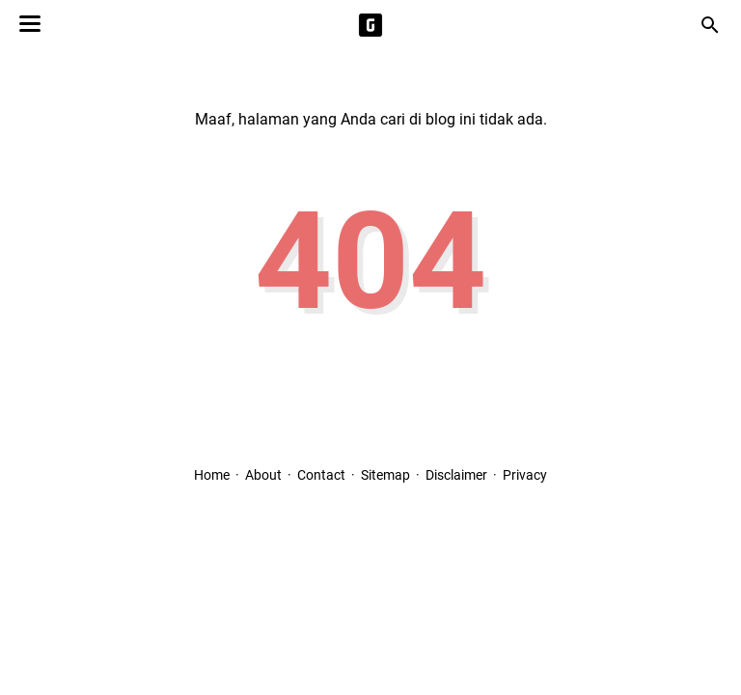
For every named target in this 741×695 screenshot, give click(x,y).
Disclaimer (456, 475)
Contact (321, 475)
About (263, 475)
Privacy (525, 475)
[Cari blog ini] (710, 25)
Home (212, 475)
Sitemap (385, 475)
